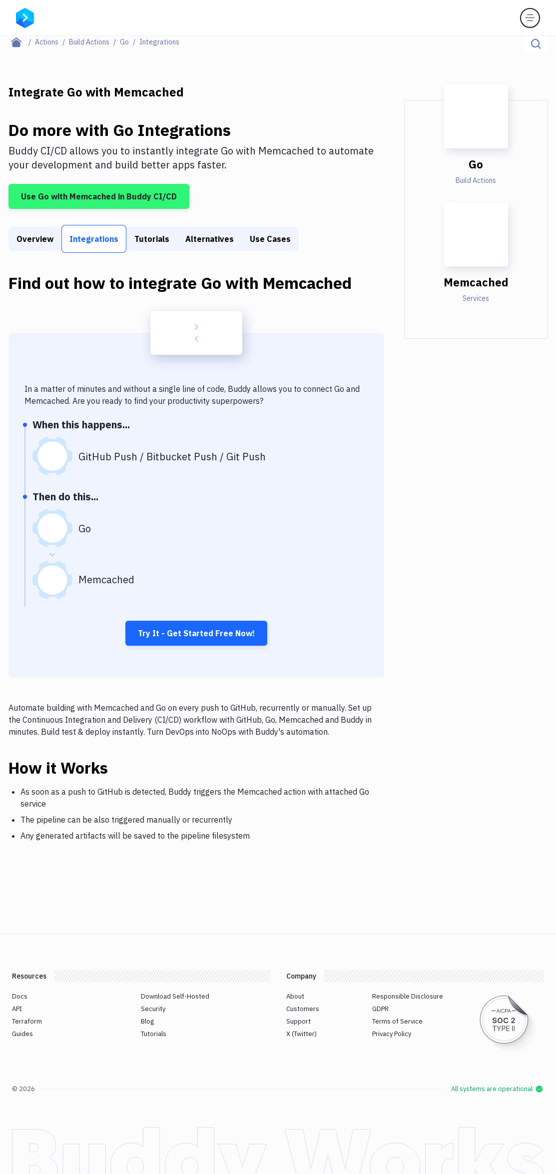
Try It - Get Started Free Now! (196, 633)
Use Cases (270, 239)
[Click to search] (536, 44)
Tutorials (151, 239)
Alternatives (209, 239)
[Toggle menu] (530, 18)
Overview (34, 239)
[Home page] (21, 42)
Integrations (93, 239)
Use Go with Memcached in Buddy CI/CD (99, 196)
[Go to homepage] (25, 17)
